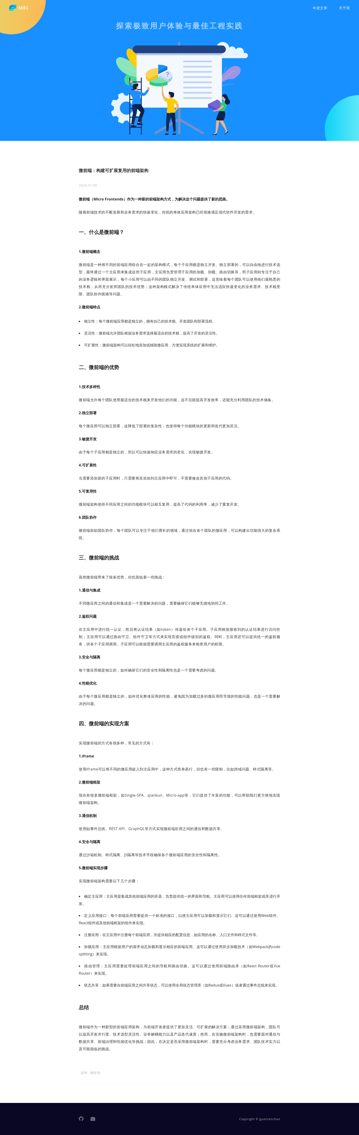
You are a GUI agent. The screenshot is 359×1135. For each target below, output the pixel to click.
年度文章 (320, 7)
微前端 (95, 1072)
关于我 (344, 7)
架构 (84, 1072)
